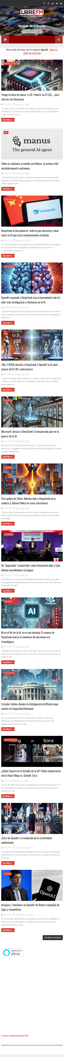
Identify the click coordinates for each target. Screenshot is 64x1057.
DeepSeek (9, 201)
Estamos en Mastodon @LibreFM (14, 1037)
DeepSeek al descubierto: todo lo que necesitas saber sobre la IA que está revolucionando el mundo (30, 234)
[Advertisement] (32, 998)
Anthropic (9, 675)
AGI (6, 134)
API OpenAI (9, 268)
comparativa (11, 742)
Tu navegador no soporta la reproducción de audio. (32, 33)
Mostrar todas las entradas (40, 53)
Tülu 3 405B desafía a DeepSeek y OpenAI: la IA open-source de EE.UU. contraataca (30, 368)
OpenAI (8, 809)
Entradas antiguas (53, 939)
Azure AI (8, 402)
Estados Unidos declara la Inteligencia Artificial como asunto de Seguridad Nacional (29, 708)
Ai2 (6, 335)
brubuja (8, 603)
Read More (7, 121)
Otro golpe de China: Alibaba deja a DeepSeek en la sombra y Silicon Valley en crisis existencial (28, 502)
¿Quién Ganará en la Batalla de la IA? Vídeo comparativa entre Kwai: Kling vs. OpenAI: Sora (31, 775)
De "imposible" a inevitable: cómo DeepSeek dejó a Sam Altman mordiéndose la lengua (30, 569)
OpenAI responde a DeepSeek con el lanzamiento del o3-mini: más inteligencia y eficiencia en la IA (31, 301)
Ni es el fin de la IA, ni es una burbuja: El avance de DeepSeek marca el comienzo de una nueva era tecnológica (27, 639)
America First (11, 65)
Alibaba (8, 469)
